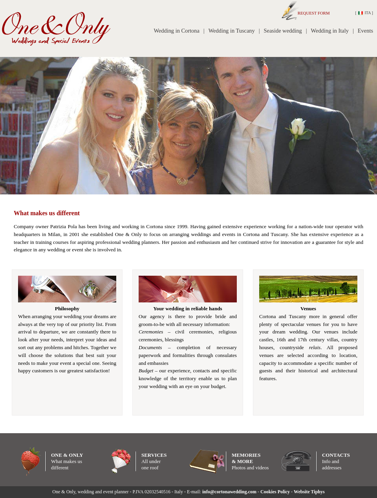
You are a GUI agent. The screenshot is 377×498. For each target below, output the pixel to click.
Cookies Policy (275, 491)
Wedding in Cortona (176, 30)
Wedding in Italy (330, 30)
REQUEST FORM (310, 13)
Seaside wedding (283, 30)
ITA (364, 13)
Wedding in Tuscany (232, 30)
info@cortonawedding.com (229, 491)
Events (365, 30)
